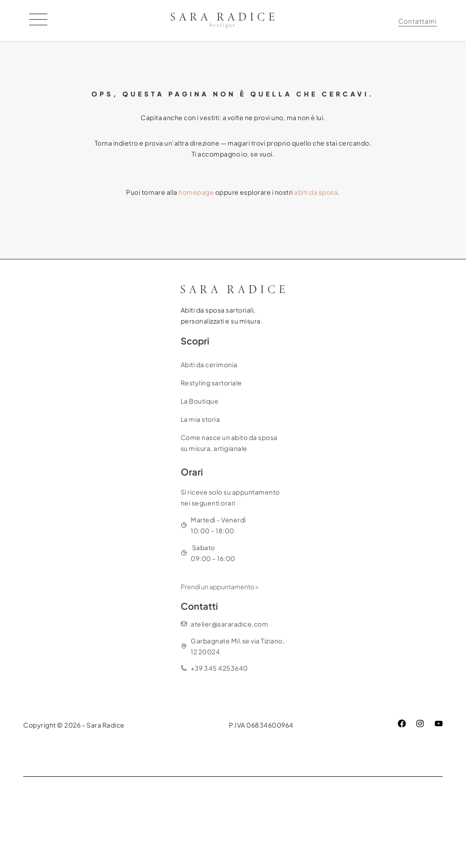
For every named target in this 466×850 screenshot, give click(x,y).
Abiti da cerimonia (209, 364)
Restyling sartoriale (211, 383)
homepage (196, 192)
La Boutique (199, 401)
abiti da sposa (316, 192)
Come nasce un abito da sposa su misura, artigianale (229, 442)
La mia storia (200, 419)
